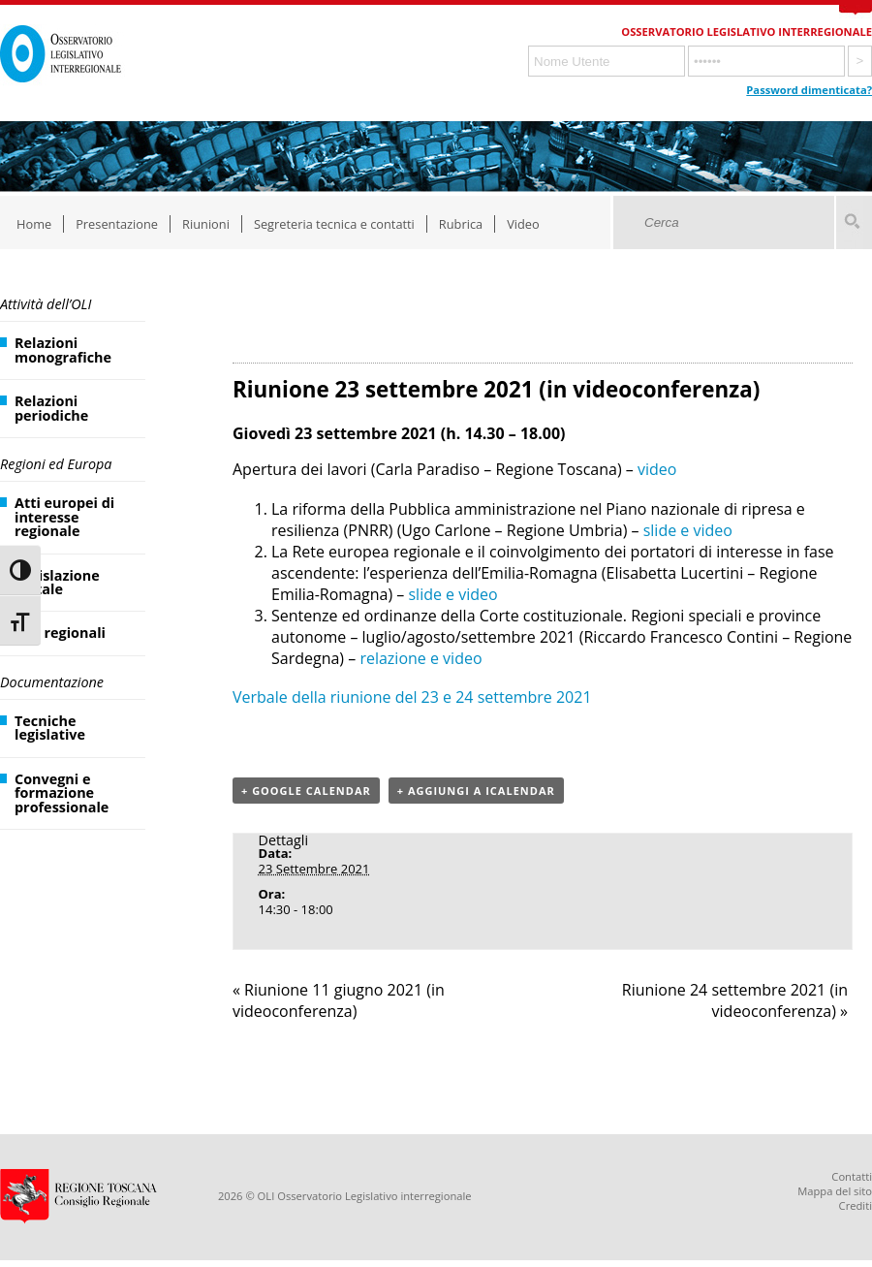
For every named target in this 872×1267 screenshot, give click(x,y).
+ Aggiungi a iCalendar (476, 790)
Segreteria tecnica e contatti (334, 224)
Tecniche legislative (50, 728)
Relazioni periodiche (51, 408)
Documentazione (52, 682)
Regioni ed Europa (55, 464)
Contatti (851, 1176)
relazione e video (420, 658)
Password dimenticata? (809, 89)
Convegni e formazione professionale (62, 793)
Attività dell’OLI (45, 304)
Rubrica (461, 224)
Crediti (855, 1205)
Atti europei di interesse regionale (64, 516)
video (657, 469)
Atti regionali (60, 632)
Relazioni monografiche (63, 349)
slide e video (687, 530)
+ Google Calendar (306, 790)
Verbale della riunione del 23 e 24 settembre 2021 (412, 697)
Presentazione (117, 224)
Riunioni (206, 224)
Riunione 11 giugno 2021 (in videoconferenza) (339, 1000)
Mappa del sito (834, 1191)
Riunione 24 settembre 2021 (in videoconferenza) (735, 1000)
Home (33, 224)
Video (523, 224)
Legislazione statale (57, 582)
